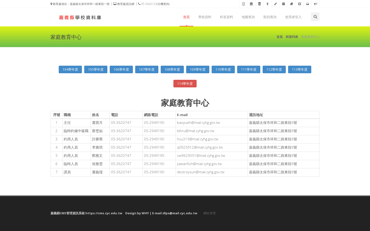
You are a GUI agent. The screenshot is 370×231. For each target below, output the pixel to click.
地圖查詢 (248, 17)
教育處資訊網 (123, 4)
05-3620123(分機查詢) (154, 4)
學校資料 (204, 17)
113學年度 (299, 69)
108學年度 (172, 69)
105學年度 (96, 69)
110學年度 (223, 69)
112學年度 (274, 69)
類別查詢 (270, 17)
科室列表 (292, 37)
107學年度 (147, 69)
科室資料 (226, 17)
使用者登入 (293, 17)
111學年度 (248, 69)
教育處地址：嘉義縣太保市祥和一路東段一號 (79, 4)
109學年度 (198, 69)
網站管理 (209, 213)
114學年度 (185, 83)
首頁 (186, 17)
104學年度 (70, 69)
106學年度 (121, 69)
